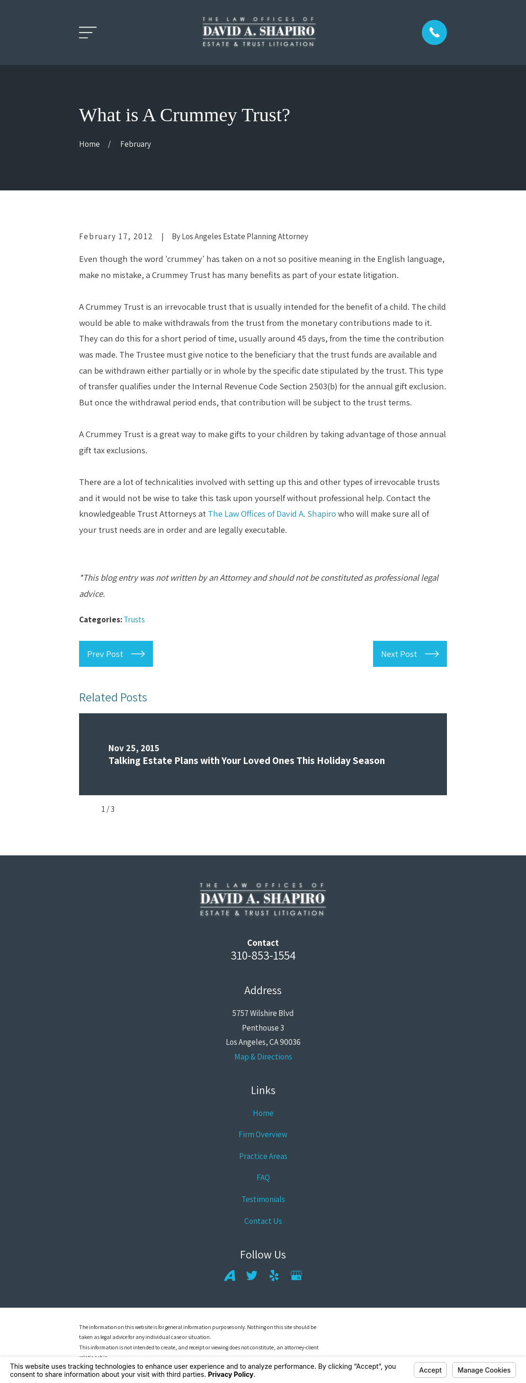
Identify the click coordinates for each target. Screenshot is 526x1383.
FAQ (263, 1177)
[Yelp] (274, 1275)
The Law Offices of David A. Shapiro (272, 513)
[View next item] (130, 809)
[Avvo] (229, 1275)
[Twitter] (252, 1275)
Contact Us (263, 1221)
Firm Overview (263, 1134)
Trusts (134, 619)
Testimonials (263, 1199)
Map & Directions (263, 1056)
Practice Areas (263, 1156)
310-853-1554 (263, 955)
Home (263, 1113)
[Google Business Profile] (296, 1275)
